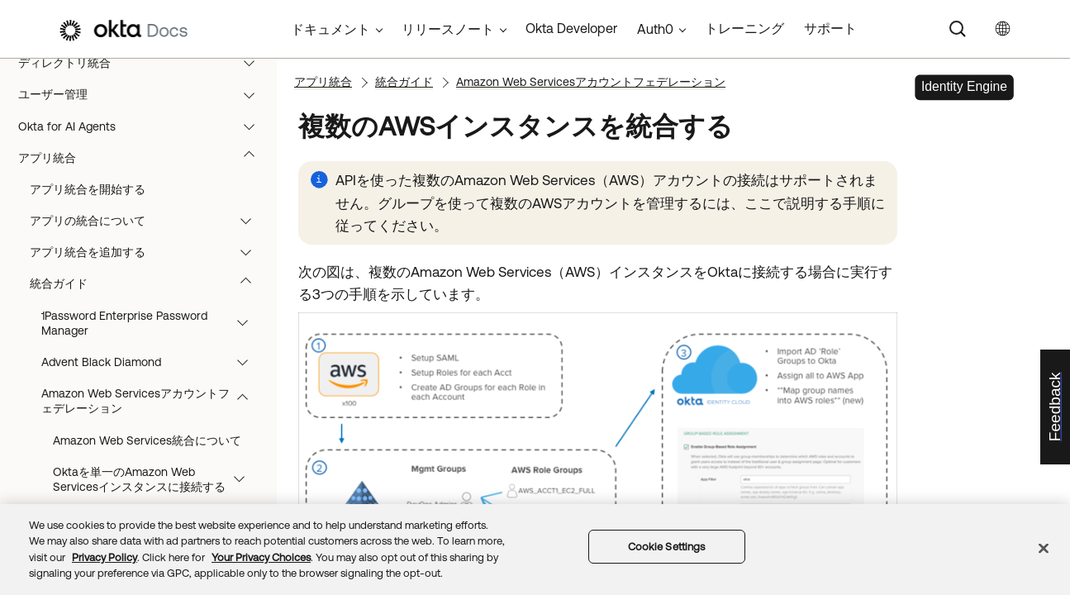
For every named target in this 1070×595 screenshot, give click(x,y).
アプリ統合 (144, 171)
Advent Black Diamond (152, 375)
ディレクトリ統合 (144, 76)
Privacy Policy (104, 557)
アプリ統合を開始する (87, 202)
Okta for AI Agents (144, 139)
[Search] (957, 29)
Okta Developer (571, 28)
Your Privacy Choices (261, 557)
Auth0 (655, 28)
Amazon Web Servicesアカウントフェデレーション (152, 414)
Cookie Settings (667, 546)
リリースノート (448, 28)
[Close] (1043, 548)
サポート (830, 28)
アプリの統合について (148, 234)
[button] (252, 76)
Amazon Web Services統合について (147, 453)
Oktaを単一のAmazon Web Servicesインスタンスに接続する (156, 492)
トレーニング (744, 28)
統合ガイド (148, 296)
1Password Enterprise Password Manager (152, 336)
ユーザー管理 (144, 107)
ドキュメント (330, 28)
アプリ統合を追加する (148, 265)
